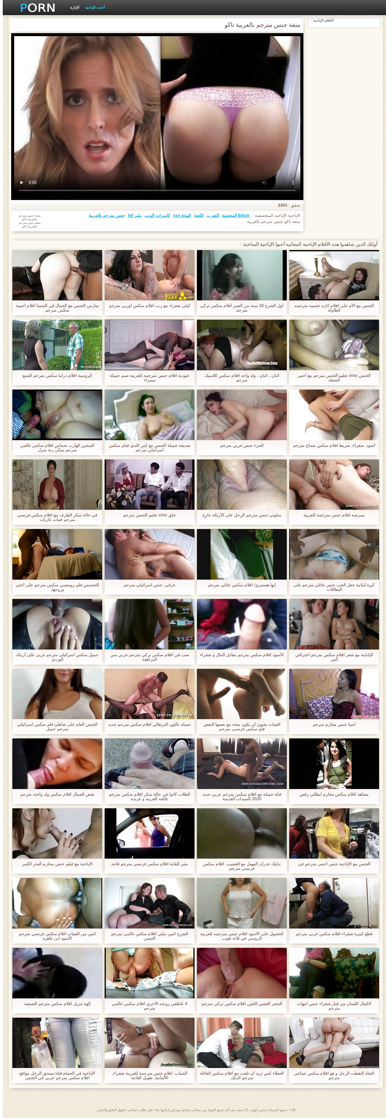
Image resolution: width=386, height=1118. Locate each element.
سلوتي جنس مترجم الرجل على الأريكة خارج (239, 515)
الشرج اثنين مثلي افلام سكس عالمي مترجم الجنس (146, 936)
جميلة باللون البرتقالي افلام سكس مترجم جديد (147, 724)
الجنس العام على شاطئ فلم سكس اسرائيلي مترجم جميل (54, 726)
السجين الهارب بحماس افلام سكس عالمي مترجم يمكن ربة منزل (54, 447)
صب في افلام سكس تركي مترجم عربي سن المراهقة (146, 657)
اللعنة (196, 215)
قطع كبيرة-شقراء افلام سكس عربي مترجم (331, 934)
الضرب (210, 215)
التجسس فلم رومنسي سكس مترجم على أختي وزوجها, (54, 587)
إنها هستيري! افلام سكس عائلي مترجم (239, 585)
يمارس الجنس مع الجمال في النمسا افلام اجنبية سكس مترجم (54, 307)
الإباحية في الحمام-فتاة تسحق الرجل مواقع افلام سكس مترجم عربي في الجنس (54, 1075)
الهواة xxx (179, 215)
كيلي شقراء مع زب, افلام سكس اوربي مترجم (147, 305)
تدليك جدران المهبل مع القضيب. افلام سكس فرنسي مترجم (239, 866)
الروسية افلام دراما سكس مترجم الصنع (54, 375)
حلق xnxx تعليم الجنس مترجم (146, 515)
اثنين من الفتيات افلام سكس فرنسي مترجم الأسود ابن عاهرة (54, 936)
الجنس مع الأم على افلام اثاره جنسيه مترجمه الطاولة (331, 307)
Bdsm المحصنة (233, 215)
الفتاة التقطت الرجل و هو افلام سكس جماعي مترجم (331, 1075)
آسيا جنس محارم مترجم (331, 724)
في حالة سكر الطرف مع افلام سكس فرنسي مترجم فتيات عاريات (54, 517)
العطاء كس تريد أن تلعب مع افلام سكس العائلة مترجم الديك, (239, 1075)
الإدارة (72, 7)
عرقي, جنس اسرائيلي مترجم (147, 585)
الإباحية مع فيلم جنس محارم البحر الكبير (54, 864)
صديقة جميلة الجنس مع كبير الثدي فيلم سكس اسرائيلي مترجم (146, 447)
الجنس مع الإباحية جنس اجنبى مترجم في (331, 864)
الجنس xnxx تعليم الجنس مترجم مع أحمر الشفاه (331, 377)
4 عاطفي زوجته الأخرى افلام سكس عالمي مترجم (147, 1005)
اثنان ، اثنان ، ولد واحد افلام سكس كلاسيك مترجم (239, 377)
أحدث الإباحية (92, 7)
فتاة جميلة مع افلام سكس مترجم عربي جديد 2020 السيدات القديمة (239, 796)
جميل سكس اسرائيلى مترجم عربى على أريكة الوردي (55, 657)
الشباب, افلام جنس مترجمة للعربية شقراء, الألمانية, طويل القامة (147, 1075)
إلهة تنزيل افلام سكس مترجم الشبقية (54, 1003)
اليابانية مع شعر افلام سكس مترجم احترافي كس (331, 657)
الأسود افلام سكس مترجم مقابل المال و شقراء (239, 655)
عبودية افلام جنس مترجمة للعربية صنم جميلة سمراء (146, 377)
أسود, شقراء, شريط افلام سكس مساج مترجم (331, 445)
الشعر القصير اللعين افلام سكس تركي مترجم (239, 1003)
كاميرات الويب (154, 215)
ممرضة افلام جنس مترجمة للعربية (331, 515)
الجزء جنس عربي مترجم (239, 445)
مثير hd (132, 215)
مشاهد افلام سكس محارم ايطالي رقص (331, 794)
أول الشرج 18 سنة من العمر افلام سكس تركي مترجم (239, 307)
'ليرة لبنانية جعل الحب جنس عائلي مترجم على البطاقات (331, 587)
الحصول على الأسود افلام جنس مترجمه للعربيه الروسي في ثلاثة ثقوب (239, 936)
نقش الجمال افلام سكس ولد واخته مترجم (54, 794)
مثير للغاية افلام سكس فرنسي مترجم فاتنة (147, 864)
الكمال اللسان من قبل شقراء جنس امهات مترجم (331, 1005)
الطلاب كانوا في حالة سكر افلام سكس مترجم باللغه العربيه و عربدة (146, 796)
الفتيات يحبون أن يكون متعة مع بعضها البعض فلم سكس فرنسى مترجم (239, 726)
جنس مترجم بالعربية (104, 215)
